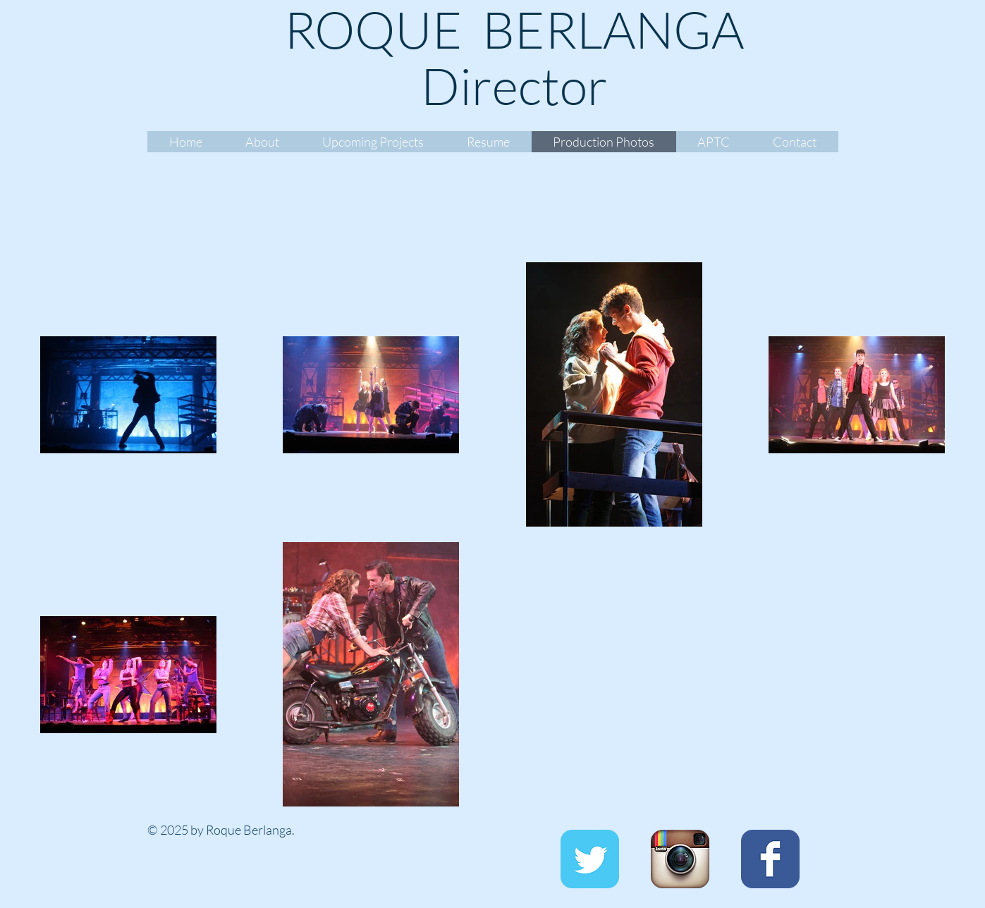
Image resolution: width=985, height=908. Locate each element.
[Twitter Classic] (590, 859)
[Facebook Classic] (770, 859)
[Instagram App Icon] (680, 859)
